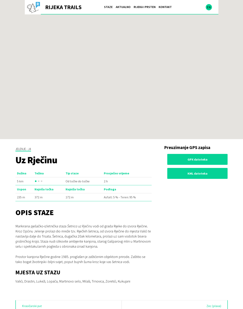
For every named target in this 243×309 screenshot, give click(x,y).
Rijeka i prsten (145, 7)
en (209, 7)
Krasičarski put (32, 306)
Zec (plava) (214, 306)
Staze (108, 7)
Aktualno (123, 7)
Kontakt (165, 7)
